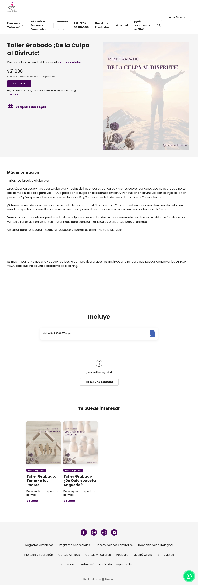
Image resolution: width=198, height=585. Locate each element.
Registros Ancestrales (74, 545)
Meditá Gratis (142, 555)
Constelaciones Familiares (114, 545)
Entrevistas (166, 555)
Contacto (68, 564)
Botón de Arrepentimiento (117, 564)
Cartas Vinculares (98, 555)
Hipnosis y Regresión (38, 555)
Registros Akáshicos (39, 545)
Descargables (36, 470)
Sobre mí (87, 564)
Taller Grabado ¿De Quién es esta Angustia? (79, 480)
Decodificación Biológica (155, 545)
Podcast (122, 555)
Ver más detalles (70, 62)
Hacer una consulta (99, 382)
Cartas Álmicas (69, 555)
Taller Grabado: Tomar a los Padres (41, 480)
